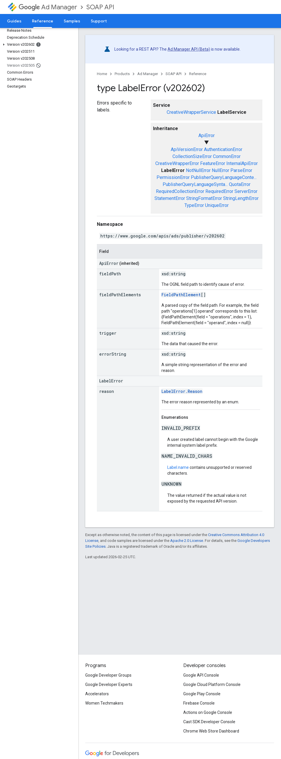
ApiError (206, 135)
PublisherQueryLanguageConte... (224, 177)
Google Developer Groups (108, 675)
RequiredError (219, 191)
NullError (220, 170)
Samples (72, 21)
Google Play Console (201, 693)
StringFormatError (204, 198)
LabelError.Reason (181, 391)
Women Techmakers (104, 703)
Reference (197, 74)
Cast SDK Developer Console (209, 721)
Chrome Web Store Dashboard (211, 731)
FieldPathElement (181, 294)
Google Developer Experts (108, 684)
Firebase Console (199, 703)
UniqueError (217, 205)
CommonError (227, 156)
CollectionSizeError (192, 156)
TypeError (194, 205)
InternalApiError (242, 163)
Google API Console (201, 675)
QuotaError (239, 184)
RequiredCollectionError (180, 191)
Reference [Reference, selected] (42, 21)
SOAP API (100, 7)
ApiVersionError (187, 149)
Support (99, 21)
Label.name (178, 467)
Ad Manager (48, 7)
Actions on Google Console (207, 712)
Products (122, 74)
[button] (38, 44)
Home (102, 74)
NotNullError (198, 170)
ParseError (241, 170)
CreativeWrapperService (191, 112)
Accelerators (97, 693)
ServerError (245, 191)
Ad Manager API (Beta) (189, 49)
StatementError (169, 198)
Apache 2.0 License (186, 540)
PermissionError (173, 177)
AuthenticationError (223, 149)
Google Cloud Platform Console (212, 684)
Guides (14, 21)
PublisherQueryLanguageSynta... (195, 184)
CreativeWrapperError (177, 163)
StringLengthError (241, 198)
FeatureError (212, 163)
